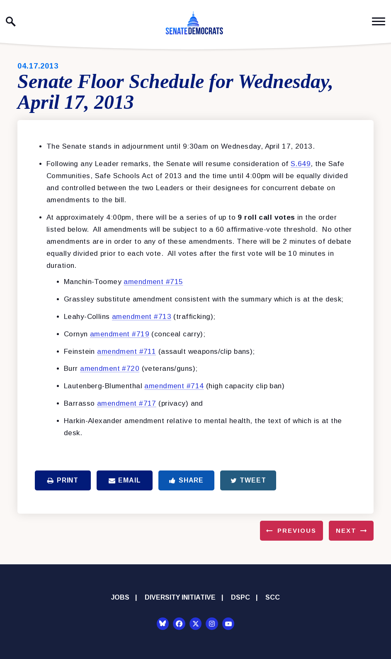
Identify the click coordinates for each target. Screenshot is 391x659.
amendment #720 (109, 368)
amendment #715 (153, 282)
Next (346, 530)
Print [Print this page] (62, 480)
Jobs (120, 597)
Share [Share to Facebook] (186, 480)
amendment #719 (119, 334)
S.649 (301, 164)
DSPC (240, 597)
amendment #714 (174, 386)
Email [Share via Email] (125, 480)
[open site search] (11, 22)
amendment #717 (126, 403)
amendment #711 (126, 351)
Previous (296, 530)
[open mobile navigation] (378, 21)
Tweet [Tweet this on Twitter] (248, 480)
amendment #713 (141, 317)
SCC (272, 597)
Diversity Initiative (180, 597)
